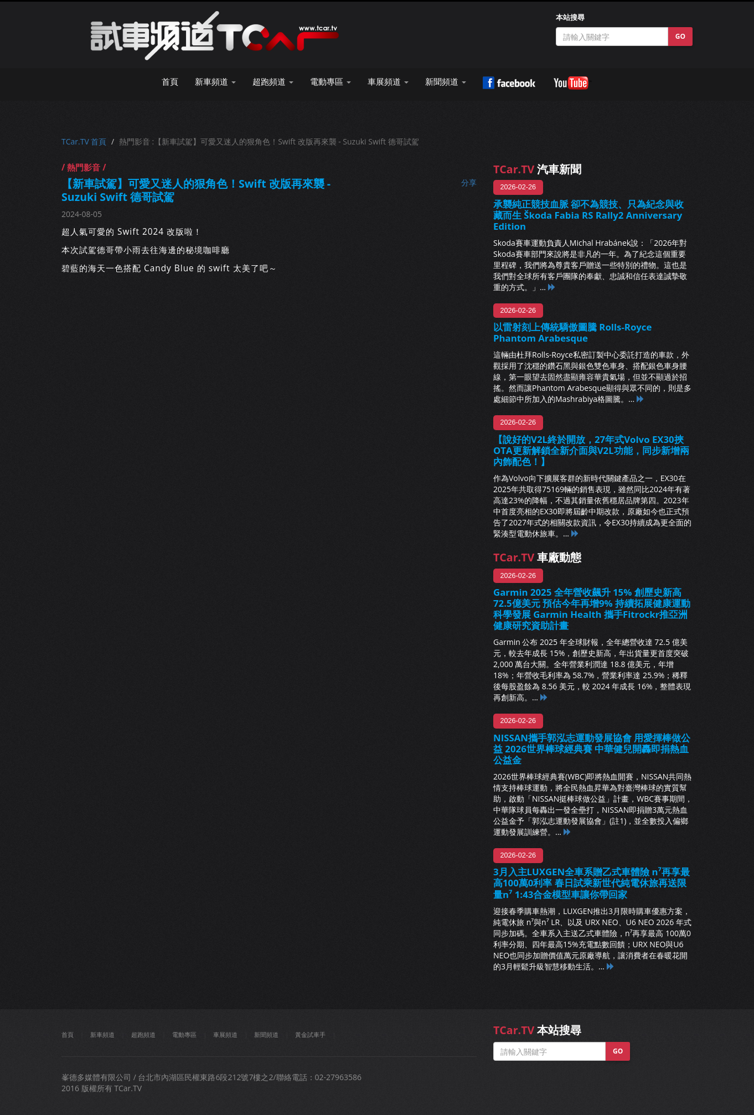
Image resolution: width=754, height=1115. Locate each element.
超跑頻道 (143, 1034)
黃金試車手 (310, 1034)
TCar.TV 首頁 (83, 141)
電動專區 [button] (330, 81)
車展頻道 (225, 1034)
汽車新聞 (537, 169)
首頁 (170, 81)
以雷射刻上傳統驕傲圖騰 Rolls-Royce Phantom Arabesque (572, 332)
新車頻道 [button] (215, 81)
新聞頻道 (266, 1034)
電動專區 (184, 1034)
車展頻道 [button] (388, 81)
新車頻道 (102, 1034)
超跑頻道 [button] (272, 81)
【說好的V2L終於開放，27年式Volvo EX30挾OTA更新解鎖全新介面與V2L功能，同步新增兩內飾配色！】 (591, 450)
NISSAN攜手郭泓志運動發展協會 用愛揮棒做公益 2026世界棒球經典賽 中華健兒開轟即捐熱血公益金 (591, 748)
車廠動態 (537, 557)
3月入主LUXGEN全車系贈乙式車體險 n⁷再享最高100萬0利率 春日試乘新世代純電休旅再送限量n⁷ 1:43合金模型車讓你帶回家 (591, 882)
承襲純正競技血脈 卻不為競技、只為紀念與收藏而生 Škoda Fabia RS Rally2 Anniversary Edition (588, 215)
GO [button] (680, 36)
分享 (469, 182)
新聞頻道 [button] (445, 81)
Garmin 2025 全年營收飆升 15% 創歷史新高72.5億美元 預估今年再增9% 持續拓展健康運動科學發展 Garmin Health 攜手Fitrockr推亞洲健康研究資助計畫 (591, 609)
